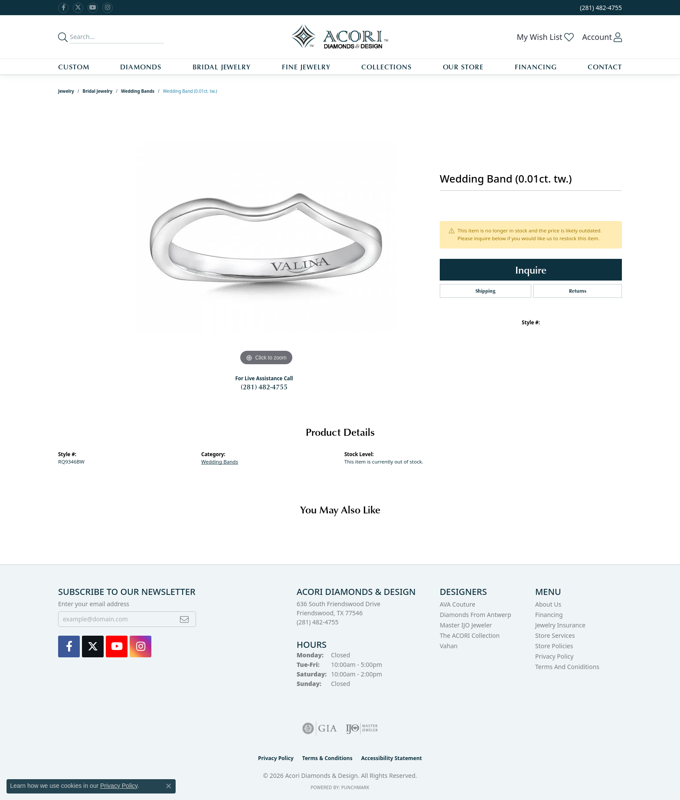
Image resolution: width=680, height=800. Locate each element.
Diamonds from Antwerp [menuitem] (475, 615)
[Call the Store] (318, 622)
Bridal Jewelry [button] (222, 67)
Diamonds (140, 67)
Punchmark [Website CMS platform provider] (355, 787)
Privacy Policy (554, 656)
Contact (605, 67)
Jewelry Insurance (560, 625)
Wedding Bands (137, 91)
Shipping (485, 290)
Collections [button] (386, 67)
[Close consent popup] (168, 786)
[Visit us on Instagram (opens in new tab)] (107, 8)
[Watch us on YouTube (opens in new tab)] (93, 8)
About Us (548, 604)
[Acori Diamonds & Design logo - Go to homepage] (340, 37)
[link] (600, 7)
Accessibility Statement (391, 758)
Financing (536, 67)
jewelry (66, 91)
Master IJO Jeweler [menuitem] (466, 625)
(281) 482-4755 (264, 387)
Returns (577, 290)
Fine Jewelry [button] (306, 67)
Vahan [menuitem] (449, 646)
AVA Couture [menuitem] (457, 604)
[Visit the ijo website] (362, 728)
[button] (545, 36)
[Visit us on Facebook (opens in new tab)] (63, 8)
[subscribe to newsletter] (184, 619)
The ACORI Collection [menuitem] (470, 635)
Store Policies (554, 646)
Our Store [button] (463, 67)
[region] (266, 238)
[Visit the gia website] (319, 728)
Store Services (555, 635)
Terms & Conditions (327, 758)
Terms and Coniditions (567, 667)
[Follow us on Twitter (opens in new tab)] (78, 8)
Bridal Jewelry (98, 91)
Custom (73, 67)
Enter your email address (93, 604)
